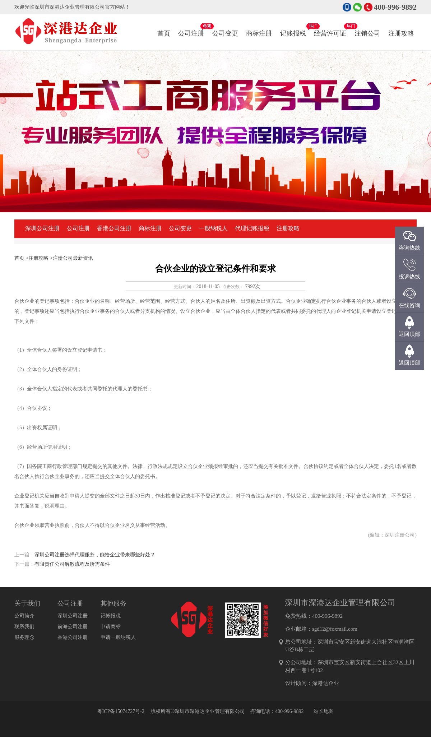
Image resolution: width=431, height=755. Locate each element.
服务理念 (24, 637)
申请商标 (111, 626)
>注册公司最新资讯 (71, 258)
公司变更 (225, 26)
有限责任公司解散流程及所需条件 (72, 564)
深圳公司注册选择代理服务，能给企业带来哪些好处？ (94, 554)
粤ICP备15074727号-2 (120, 711)
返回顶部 (409, 363)
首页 (163, 33)
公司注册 (191, 26)
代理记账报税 (252, 228)
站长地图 (324, 711)
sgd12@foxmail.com (334, 629)
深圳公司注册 (42, 228)
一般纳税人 (213, 228)
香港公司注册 (114, 228)
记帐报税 (111, 616)
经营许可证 (330, 26)
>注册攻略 (37, 258)
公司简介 (24, 616)
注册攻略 (401, 26)
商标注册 (259, 26)
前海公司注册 (72, 626)
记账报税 (293, 26)
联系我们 (24, 626)
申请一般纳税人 (118, 637)
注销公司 (367, 26)
